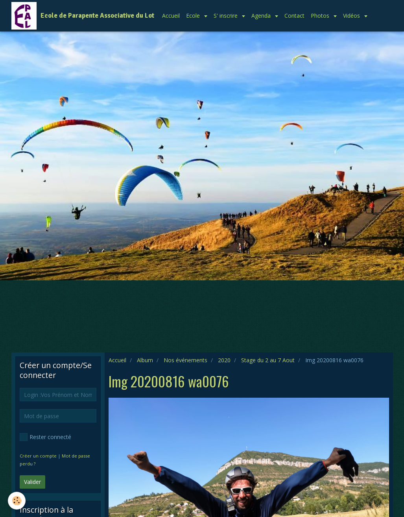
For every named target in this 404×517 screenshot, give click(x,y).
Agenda (261, 15)
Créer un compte (38, 456)
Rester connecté (45, 437)
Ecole (193, 15)
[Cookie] (17, 501)
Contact (294, 15)
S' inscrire (226, 15)
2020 (224, 360)
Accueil (171, 15)
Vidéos (352, 15)
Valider (32, 481)
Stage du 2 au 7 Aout (268, 360)
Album (145, 360)
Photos (321, 15)
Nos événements (185, 360)
